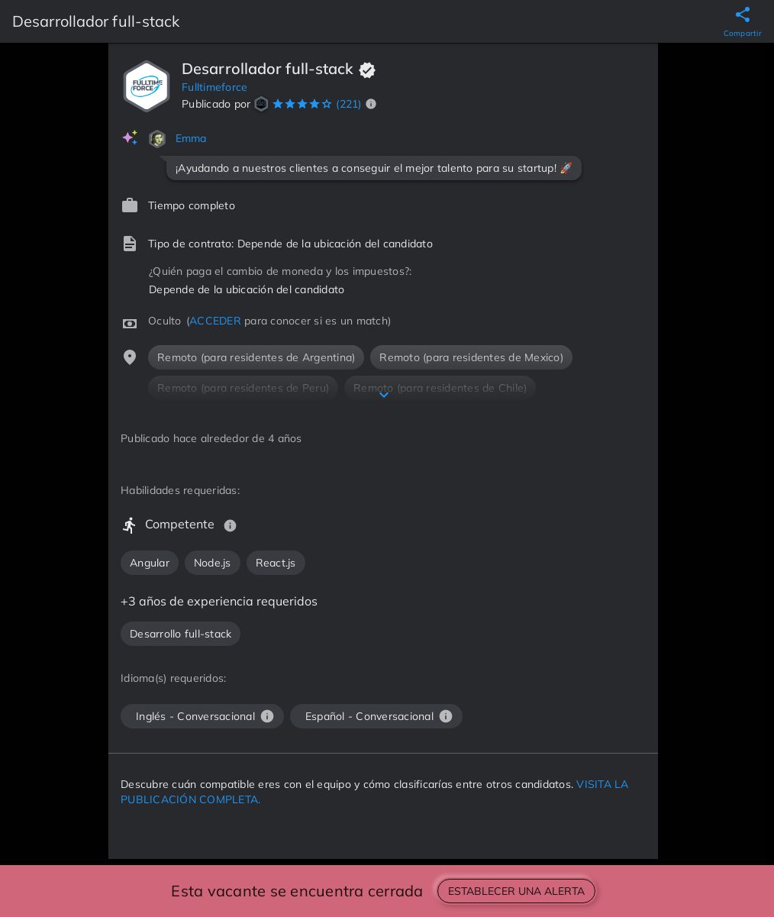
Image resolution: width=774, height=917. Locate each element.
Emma (191, 138)
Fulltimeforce (214, 87)
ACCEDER (215, 321)
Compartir (743, 33)
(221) (348, 104)
